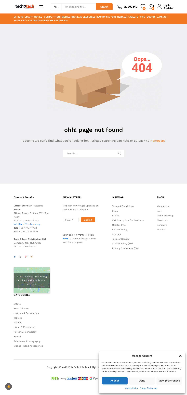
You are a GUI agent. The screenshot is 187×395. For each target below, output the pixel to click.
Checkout (162, 220)
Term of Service (121, 239)
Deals (64, 20)
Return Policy (119, 229)
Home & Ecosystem (25, 20)
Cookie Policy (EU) (122, 243)
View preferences (169, 380)
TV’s (142, 17)
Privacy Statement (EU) (125, 248)
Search (104, 6)
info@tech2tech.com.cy (27, 224)
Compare (162, 225)
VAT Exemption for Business (128, 220)
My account (163, 206)
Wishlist (161, 229)
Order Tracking (165, 215)
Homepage (157, 140)
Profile (115, 215)
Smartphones (33, 17)
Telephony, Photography (27, 341)
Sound (151, 17)
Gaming (161, 17)
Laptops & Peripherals (111, 17)
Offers (18, 17)
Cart (159, 211)
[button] (180, 355)
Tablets (133, 17)
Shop (115, 211)
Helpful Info (119, 225)
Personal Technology (25, 332)
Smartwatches (48, 20)
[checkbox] (8, 386)
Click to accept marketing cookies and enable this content (32, 280)
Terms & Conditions (123, 206)
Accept (114, 380)
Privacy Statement (148, 388)
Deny (142, 380)
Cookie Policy (131, 388)
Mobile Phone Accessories (78, 17)
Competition (52, 17)
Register (168, 8)
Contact (116, 234)
